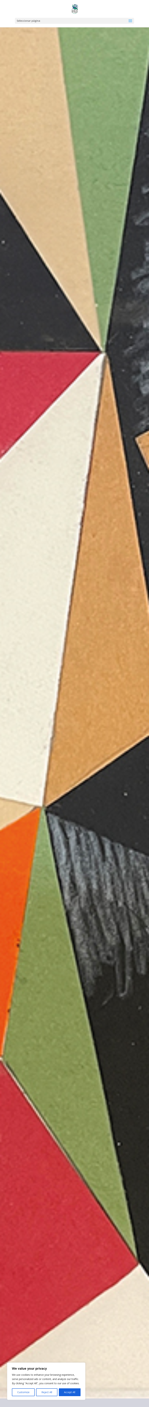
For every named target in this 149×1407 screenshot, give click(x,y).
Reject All (46, 1392)
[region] (46, 1381)
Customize (23, 1392)
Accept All (69, 1392)
